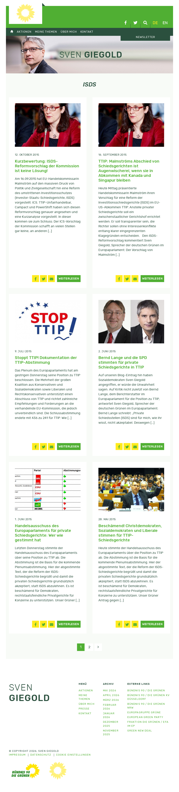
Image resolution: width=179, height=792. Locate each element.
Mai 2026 (109, 691)
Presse (84, 709)
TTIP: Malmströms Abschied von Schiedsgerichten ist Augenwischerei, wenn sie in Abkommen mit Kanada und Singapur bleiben (128, 170)
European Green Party (145, 717)
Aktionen (24, 31)
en (165, 23)
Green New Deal (139, 731)
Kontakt (86, 31)
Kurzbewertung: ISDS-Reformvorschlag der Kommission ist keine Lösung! (47, 166)
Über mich (69, 31)
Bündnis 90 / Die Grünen (146, 691)
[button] (35, 278)
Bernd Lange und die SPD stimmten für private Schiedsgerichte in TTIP (122, 362)
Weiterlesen (69, 278)
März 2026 (111, 700)
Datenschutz (40, 755)
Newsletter (145, 37)
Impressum (17, 755)
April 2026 (111, 696)
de (155, 23)
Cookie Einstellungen (73, 755)
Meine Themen (46, 31)
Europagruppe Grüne (144, 713)
